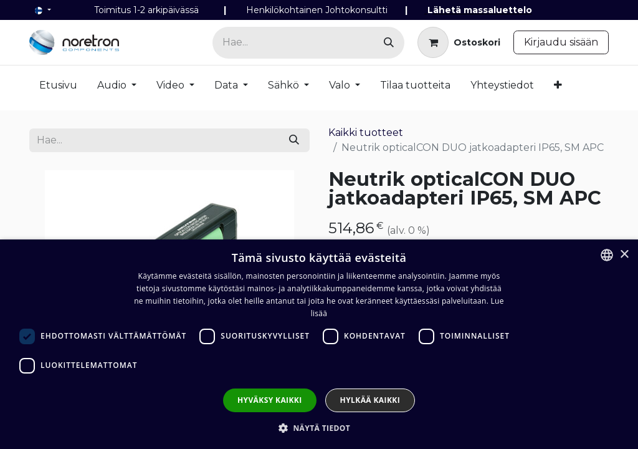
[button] (319, 428)
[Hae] (388, 43)
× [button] (624, 254)
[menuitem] (58, 88)
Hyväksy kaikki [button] (269, 400)
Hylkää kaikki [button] (370, 400)
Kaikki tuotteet (365, 132)
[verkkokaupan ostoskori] (459, 42)
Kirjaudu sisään (561, 42)
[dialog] (319, 344)
